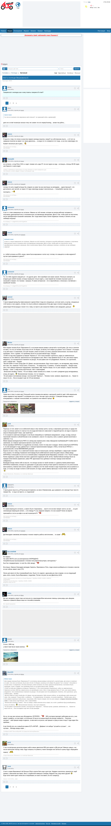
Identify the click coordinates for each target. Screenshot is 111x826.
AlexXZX (10, 672)
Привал (40, 31)
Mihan (22, 595)
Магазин (64, 823)
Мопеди (14, 73)
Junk (9, 766)
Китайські (70, 73)
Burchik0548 (11, 551)
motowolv (10, 207)
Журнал (26, 31)
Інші (55, 73)
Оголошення (18, 31)
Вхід (108, 31)
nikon (22, 136)
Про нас (48, 823)
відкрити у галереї (74, 401)
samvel (9, 297)
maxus (22, 110)
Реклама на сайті (56, 823)
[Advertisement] (51, 13)
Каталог (33, 31)
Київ (89, 2)
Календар (47, 31)
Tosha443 (10, 159)
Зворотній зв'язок (40, 823)
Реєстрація (101, 31)
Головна (5, 73)
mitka (9, 593)
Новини (3, 31)
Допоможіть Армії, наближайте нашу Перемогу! (41, 35)
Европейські (62, 73)
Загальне (23, 73)
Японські (77, 73)
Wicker (9, 342)
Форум (10, 31)
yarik (9, 423)
